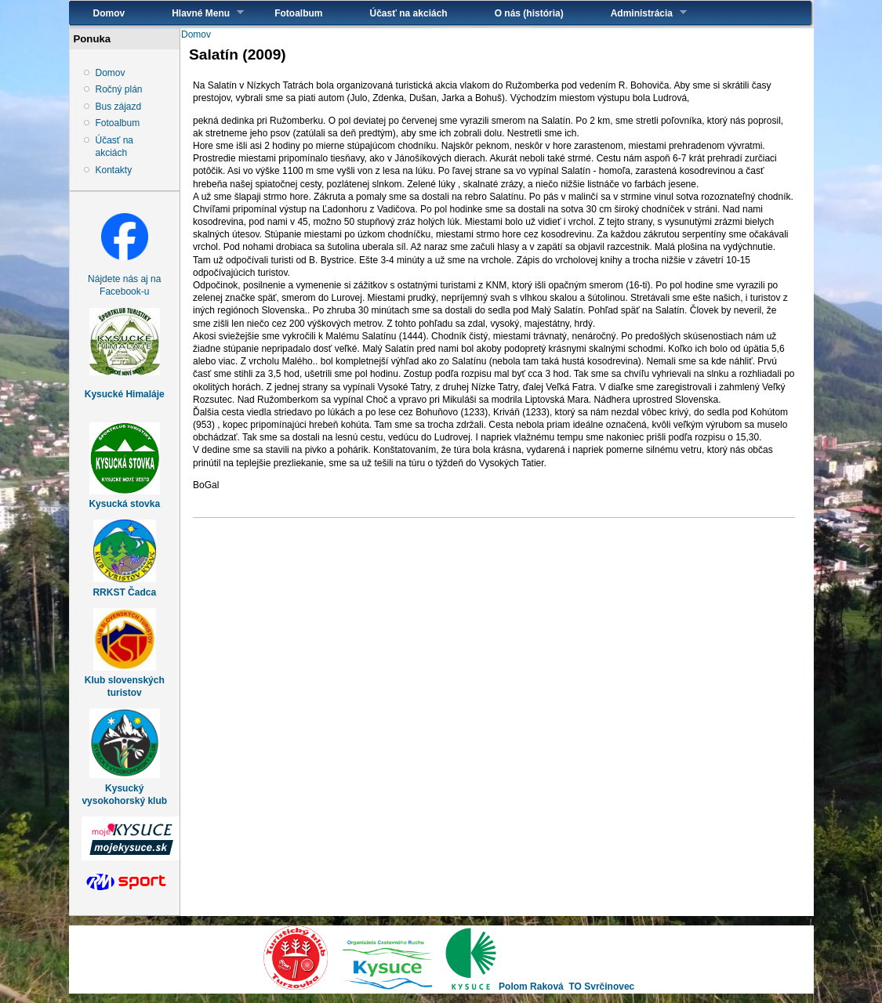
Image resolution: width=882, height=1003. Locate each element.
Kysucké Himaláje (125, 394)
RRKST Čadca (124, 592)
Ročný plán (119, 89)
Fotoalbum (298, 13)
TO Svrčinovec (601, 986)
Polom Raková (531, 986)
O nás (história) (529, 13)
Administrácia (637, 13)
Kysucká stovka (124, 503)
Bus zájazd (119, 106)
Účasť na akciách (409, 13)
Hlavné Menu (196, 13)
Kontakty (114, 170)
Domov (109, 13)
